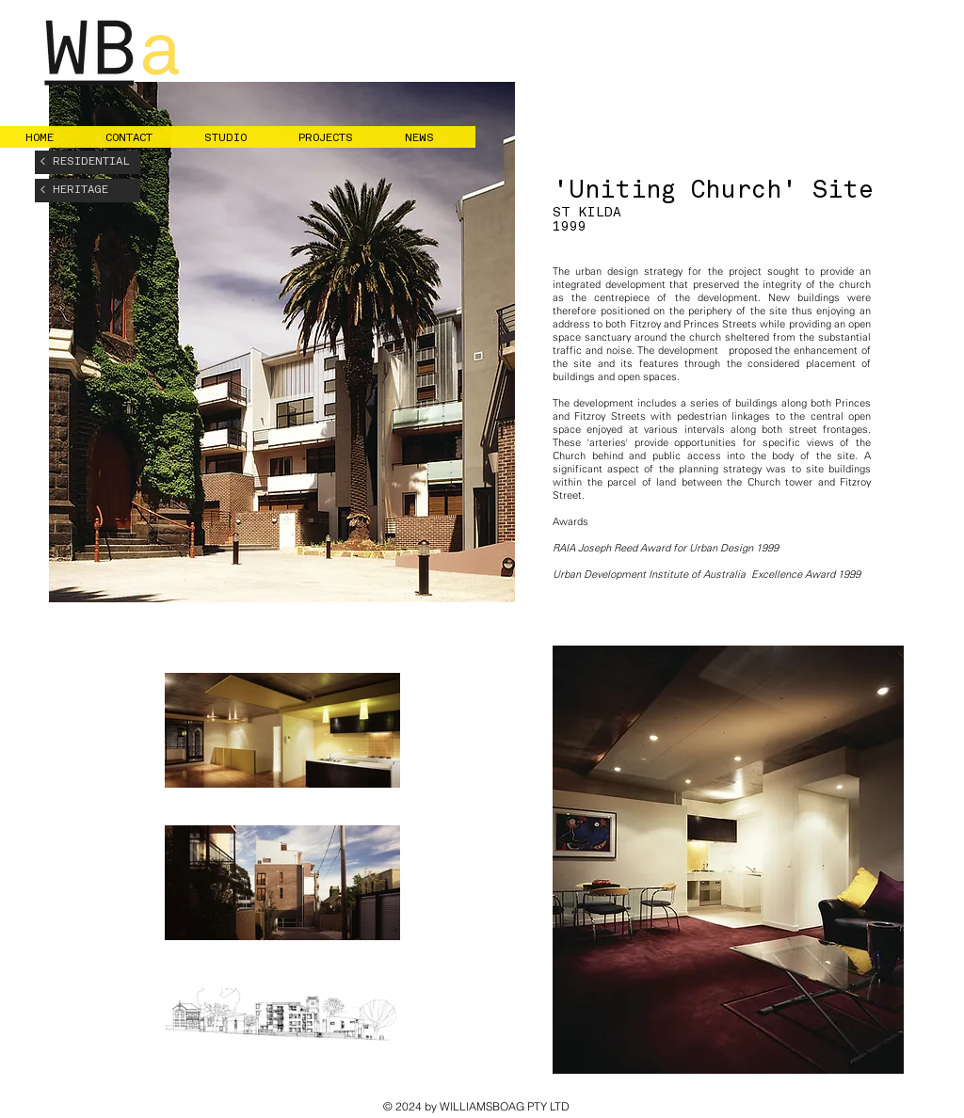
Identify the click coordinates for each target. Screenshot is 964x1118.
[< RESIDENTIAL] (87, 162)
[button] (140, 138)
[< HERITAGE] (87, 190)
